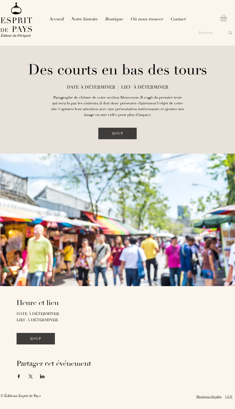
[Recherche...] (207, 32)
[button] (227, 18)
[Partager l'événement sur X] (30, 376)
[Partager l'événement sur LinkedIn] (42, 376)
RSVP (117, 133)
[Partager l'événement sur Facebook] (19, 376)
